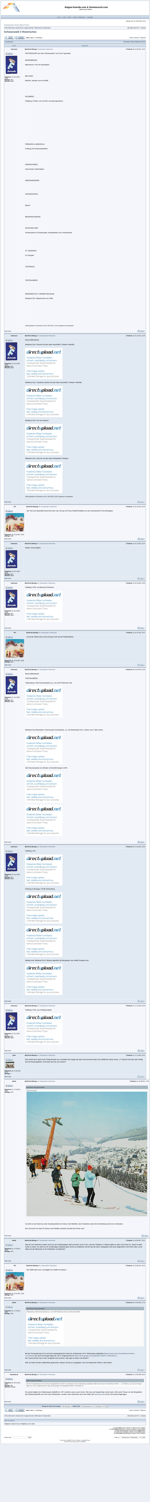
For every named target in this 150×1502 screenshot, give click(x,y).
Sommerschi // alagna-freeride (24, 28)
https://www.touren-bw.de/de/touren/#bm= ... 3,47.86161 (111, 1383)
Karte (64, 17)
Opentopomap (99, 1394)
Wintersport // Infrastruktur (43, 28)
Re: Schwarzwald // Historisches (46, 335)
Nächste (143, 37)
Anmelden (90, 17)
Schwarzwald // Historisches (20, 31)
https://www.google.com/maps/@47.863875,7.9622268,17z (96, 1356)
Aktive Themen (24, 25)
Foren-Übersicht (9, 28)
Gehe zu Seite (133, 37)
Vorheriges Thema (128, 42)
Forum (59, 17)
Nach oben (8, 331)
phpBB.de (83, 1441)
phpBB (69, 1440)
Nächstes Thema (140, 42)
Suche (75, 17)
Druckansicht (9, 42)
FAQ (69, 17)
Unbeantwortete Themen (11, 25)
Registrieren (81, 17)
